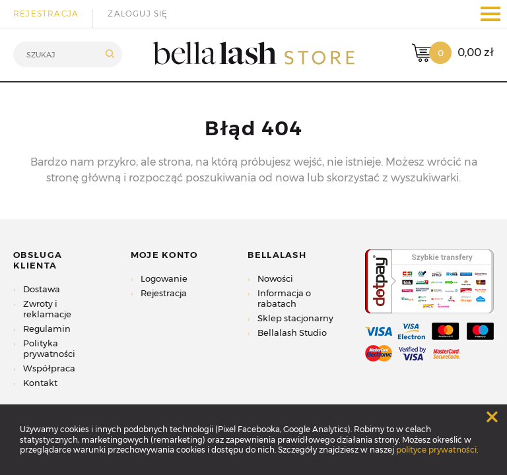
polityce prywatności (436, 450)
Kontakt (40, 382)
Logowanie (164, 278)
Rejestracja (46, 13)
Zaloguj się (138, 13)
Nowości (275, 278)
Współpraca (49, 368)
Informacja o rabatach (284, 298)
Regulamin (47, 328)
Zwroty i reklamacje (47, 308)
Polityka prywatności (49, 348)
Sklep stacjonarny (295, 318)
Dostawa (41, 289)
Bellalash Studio (292, 332)
